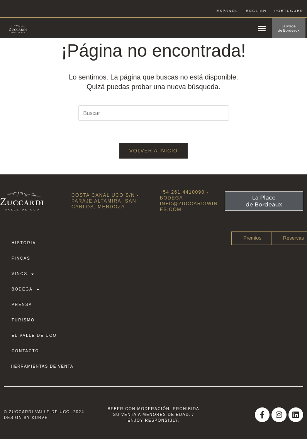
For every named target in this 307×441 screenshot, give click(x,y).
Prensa (22, 306)
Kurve (40, 419)
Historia (24, 245)
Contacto (25, 353)
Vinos (23, 276)
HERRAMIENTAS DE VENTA (42, 368)
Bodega (26, 291)
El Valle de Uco (34, 337)
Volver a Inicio (153, 152)
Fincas (21, 260)
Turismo (23, 322)
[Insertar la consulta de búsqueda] (153, 113)
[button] (261, 28)
